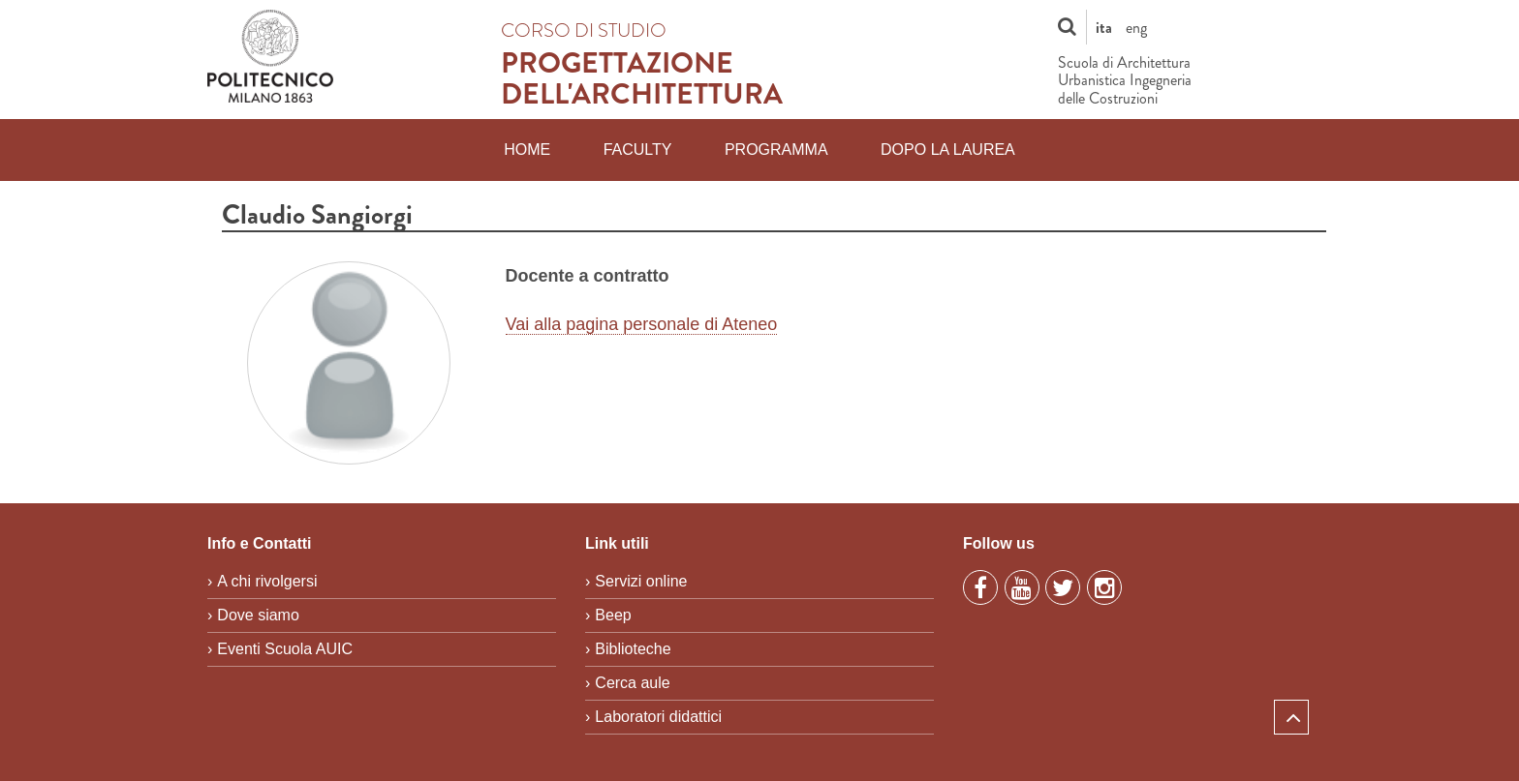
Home (527, 149)
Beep (613, 615)
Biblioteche (632, 649)
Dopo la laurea (948, 149)
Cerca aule (632, 683)
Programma (776, 149)
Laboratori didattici (658, 716)
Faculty (638, 149)
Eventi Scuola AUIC (285, 649)
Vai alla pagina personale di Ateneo (642, 324)
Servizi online (641, 581)
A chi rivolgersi (267, 581)
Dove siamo (257, 615)
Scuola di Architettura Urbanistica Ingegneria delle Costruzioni (1125, 80)
